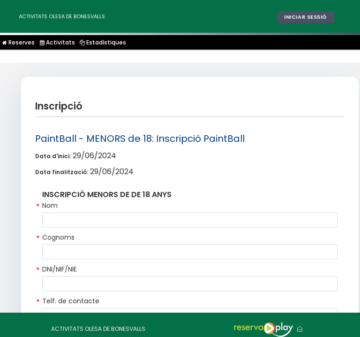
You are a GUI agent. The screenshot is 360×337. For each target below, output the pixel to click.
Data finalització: (61, 172)
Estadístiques (102, 42)
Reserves (18, 42)
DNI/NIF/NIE (59, 269)
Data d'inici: (53, 156)
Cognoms (58, 237)
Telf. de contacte (70, 301)
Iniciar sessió (305, 17)
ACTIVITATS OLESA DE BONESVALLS (62, 16)
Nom (50, 205)
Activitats (56, 42)
